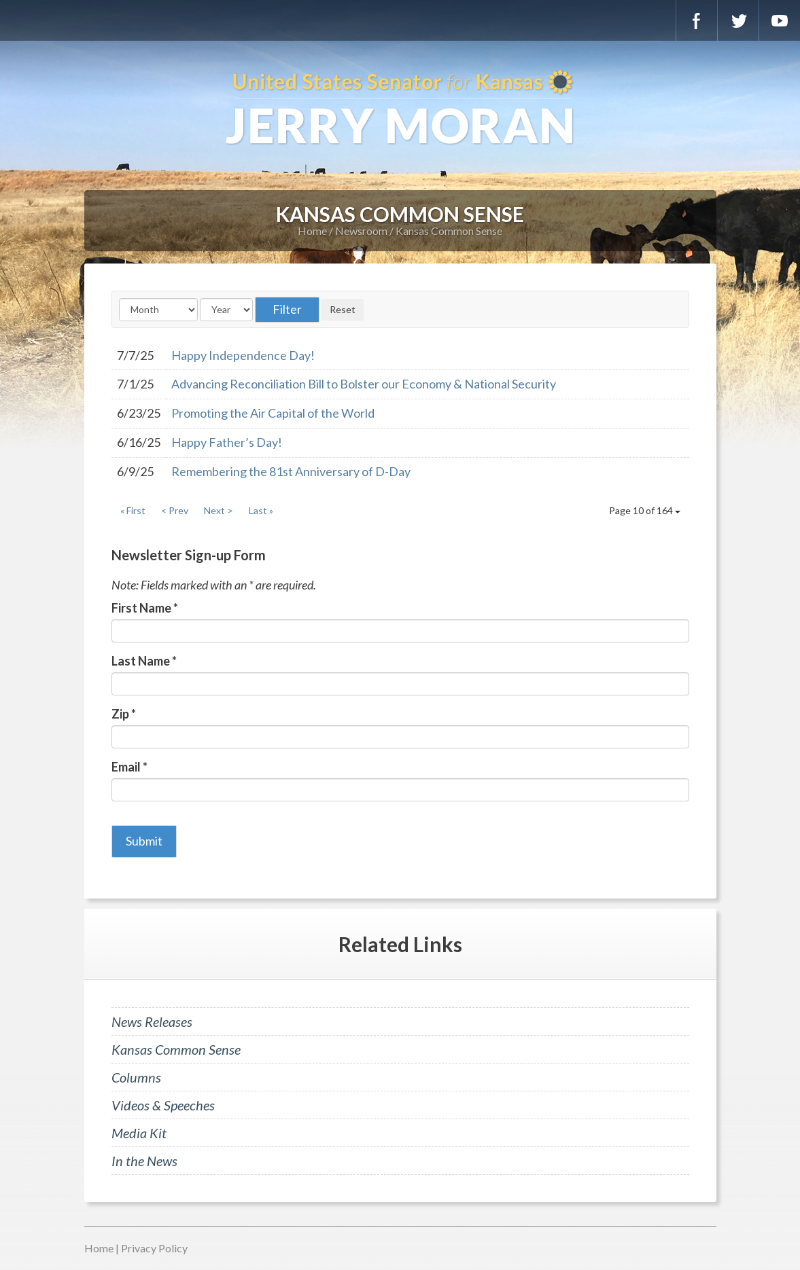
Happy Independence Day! (243, 355)
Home (312, 230)
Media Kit (139, 1133)
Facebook (696, 20)
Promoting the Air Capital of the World (273, 412)
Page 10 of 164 (644, 510)
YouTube (779, 20)
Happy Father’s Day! (226, 442)
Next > (218, 510)
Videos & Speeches (163, 1105)
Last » (261, 510)
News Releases (151, 1021)
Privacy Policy (154, 1247)
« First (132, 510)
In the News (144, 1161)
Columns (136, 1077)
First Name (144, 607)
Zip (123, 713)
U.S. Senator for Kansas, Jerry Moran (400, 109)
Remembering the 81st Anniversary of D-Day (291, 471)
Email (129, 766)
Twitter (738, 20)
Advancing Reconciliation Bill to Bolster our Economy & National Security (363, 383)
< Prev (174, 510)
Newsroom (361, 230)
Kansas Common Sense (449, 230)
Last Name (144, 660)
